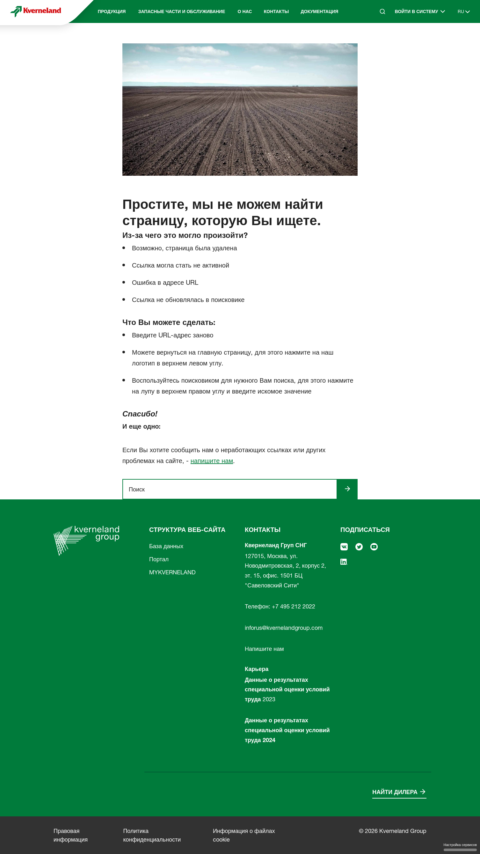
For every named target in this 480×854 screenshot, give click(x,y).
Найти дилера (395, 792)
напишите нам (212, 461)
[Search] (382, 11)
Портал (159, 559)
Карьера (256, 669)
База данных (166, 546)
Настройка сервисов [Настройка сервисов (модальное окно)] (460, 847)
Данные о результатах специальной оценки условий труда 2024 (287, 730)
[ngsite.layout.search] (232, 489)
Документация (319, 11)
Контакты (276, 11)
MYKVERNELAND (172, 572)
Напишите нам (264, 648)
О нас (245, 11)
